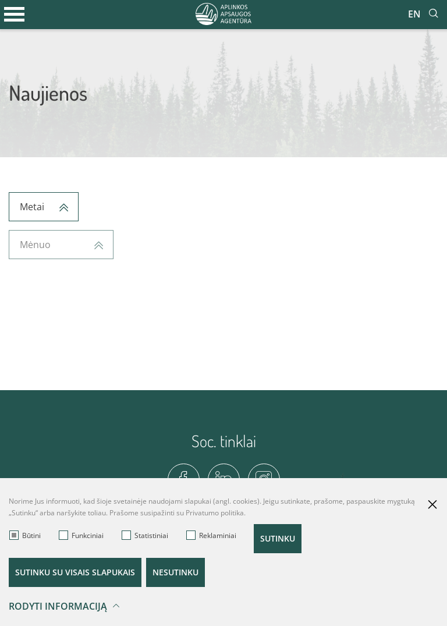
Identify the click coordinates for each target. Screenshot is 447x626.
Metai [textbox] (32, 206)
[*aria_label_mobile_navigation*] (14, 14)
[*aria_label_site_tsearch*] (433, 14)
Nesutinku (175, 572)
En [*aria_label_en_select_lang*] (414, 14)
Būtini (25, 535)
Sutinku (277, 538)
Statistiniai (145, 535)
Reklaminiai (211, 535)
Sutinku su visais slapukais (75, 572)
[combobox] (44, 206)
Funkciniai (81, 535)
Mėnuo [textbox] (35, 244)
